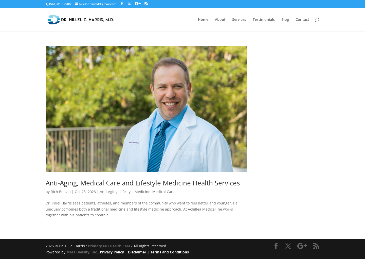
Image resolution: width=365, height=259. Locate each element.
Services (239, 20)
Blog (285, 20)
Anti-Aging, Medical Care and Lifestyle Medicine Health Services (143, 182)
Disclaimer (137, 252)
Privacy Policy (112, 252)
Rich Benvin (61, 191)
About (220, 20)
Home (203, 20)
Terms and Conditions (169, 252)
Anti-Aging (109, 191)
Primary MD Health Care (109, 246)
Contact (302, 20)
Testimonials (264, 20)
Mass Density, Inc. (82, 252)
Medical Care (163, 191)
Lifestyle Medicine (135, 191)
